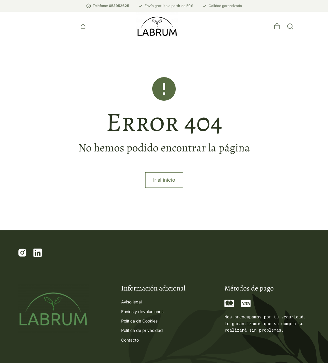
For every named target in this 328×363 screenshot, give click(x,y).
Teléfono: (111, 6)
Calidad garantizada (225, 6)
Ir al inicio (164, 186)
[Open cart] (302, 29)
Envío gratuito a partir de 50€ (169, 6)
